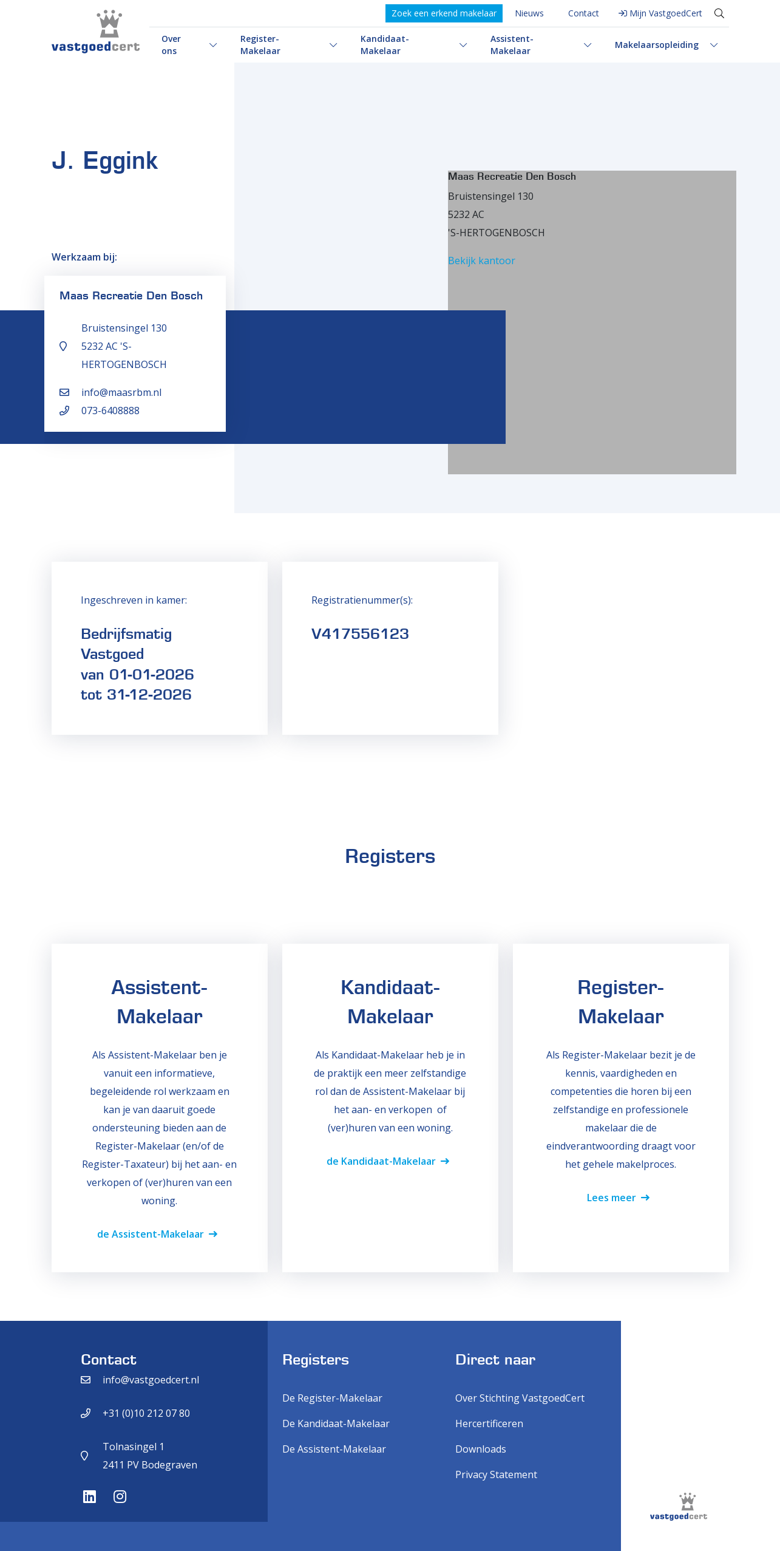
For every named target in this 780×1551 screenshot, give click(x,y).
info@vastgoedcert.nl (151, 1379)
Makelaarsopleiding (657, 44)
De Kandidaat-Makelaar (336, 1423)
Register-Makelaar (260, 44)
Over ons (171, 44)
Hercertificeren (489, 1423)
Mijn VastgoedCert (665, 13)
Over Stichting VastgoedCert (520, 1398)
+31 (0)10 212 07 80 (146, 1413)
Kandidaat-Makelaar (385, 44)
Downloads (480, 1449)
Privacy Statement (496, 1474)
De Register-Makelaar (332, 1398)
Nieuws (529, 13)
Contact (583, 13)
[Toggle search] (719, 13)
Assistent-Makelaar (512, 44)
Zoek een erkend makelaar (444, 13)
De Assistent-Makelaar (334, 1449)
